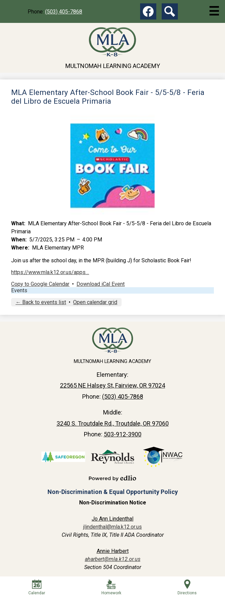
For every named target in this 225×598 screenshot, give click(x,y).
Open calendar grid (95, 302)
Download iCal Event (100, 284)
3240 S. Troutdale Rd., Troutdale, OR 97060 (113, 423)
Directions (187, 587)
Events (19, 290)
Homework (111, 587)
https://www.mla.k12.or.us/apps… (50, 272)
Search (170, 13)
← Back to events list (40, 302)
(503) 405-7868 (63, 11)
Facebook (148, 13)
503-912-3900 (122, 434)
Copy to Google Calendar (40, 284)
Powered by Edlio (112, 478)
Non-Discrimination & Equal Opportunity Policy (112, 491)
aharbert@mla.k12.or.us (112, 559)
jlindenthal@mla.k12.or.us (112, 527)
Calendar (36, 587)
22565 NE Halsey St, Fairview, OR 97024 (112, 385)
